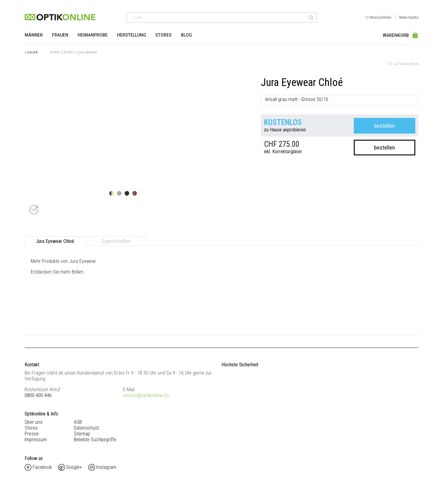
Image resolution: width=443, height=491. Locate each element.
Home (54, 52)
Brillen (69, 52)
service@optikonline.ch (146, 395)
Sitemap (82, 434)
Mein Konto (408, 17)
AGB (78, 422)
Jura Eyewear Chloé (55, 241)
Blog (186, 35)
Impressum (36, 439)
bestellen (384, 126)
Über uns (33, 422)
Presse (32, 434)
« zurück (31, 52)
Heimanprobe (93, 35)
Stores (163, 35)
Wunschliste (379, 17)
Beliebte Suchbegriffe (95, 439)
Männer (34, 35)
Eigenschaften (116, 241)
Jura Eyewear (87, 52)
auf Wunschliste (403, 64)
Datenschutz (86, 428)
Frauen (60, 35)
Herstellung (131, 35)
